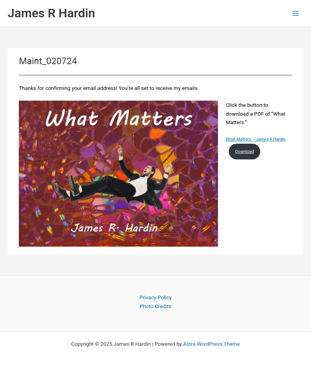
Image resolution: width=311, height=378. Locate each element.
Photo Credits (155, 306)
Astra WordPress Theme (211, 344)
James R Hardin (51, 13)
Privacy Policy (155, 297)
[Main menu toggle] (296, 13)
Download (244, 151)
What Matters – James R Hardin (256, 139)
